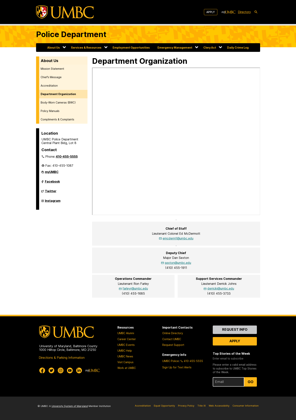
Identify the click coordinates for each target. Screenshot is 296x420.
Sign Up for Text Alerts (176, 367)
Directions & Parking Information (62, 358)
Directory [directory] (244, 12)
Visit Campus (125, 362)
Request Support (173, 344)
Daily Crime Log (238, 47)
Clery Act (209, 47)
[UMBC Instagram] (60, 370)
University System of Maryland (70, 406)
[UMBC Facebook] (42, 370)
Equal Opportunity (164, 405)
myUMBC (52, 173)
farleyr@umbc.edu (135, 288)
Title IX (201, 405)
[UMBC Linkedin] (79, 370)
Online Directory (172, 333)
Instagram (52, 202)
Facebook (52, 183)
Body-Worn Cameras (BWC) (58, 102)
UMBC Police (170, 361)
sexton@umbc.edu (178, 263)
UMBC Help (124, 350)
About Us (53, 47)
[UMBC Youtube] (70, 370)
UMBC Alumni (125, 333)
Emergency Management (174, 47)
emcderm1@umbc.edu (178, 238)
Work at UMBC (126, 367)
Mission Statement (52, 68)
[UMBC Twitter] (51, 370)
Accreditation (49, 85)
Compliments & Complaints (57, 119)
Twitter (50, 192)
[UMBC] (65, 12)
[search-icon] (256, 12)
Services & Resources (86, 47)
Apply (210, 12)
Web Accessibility (219, 405)
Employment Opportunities (131, 47)
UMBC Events (126, 344)
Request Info (234, 329)
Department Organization (58, 94)
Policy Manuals (50, 111)
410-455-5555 (67, 156)
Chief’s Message (51, 77)
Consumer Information (246, 405)
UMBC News (125, 356)
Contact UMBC (171, 339)
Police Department (71, 34)
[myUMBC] (228, 12)
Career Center (126, 339)
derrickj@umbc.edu (220, 288)
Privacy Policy (186, 405)
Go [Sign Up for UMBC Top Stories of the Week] (250, 381)
